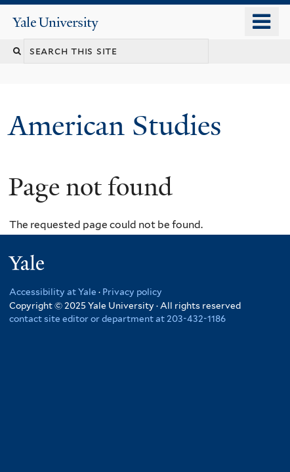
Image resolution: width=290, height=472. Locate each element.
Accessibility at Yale (52, 291)
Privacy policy (132, 291)
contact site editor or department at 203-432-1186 (117, 318)
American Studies (118, 126)
